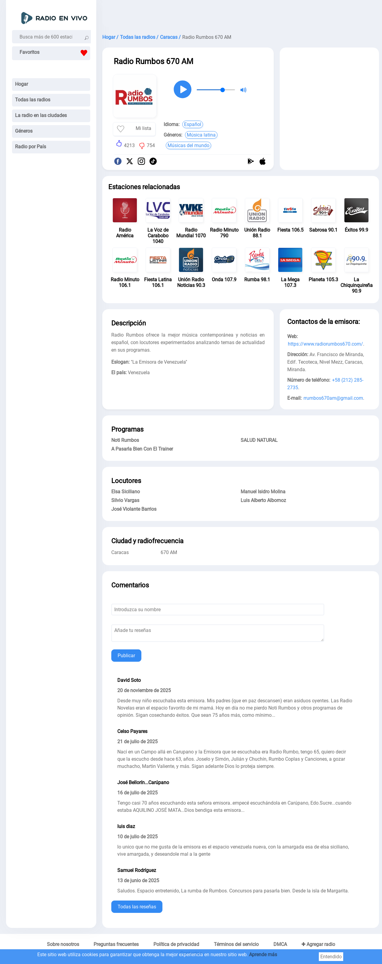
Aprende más (263, 954)
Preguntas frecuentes (116, 944)
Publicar (126, 655)
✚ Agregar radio (318, 944)
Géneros (23, 131)
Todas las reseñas (137, 907)
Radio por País (30, 146)
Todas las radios (32, 100)
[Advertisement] (240, 15)
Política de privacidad (176, 944)
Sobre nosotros (63, 944)
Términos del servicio (236, 944)
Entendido (331, 956)
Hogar (21, 84)
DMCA (280, 944)
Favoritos (55, 53)
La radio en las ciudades (41, 115)
